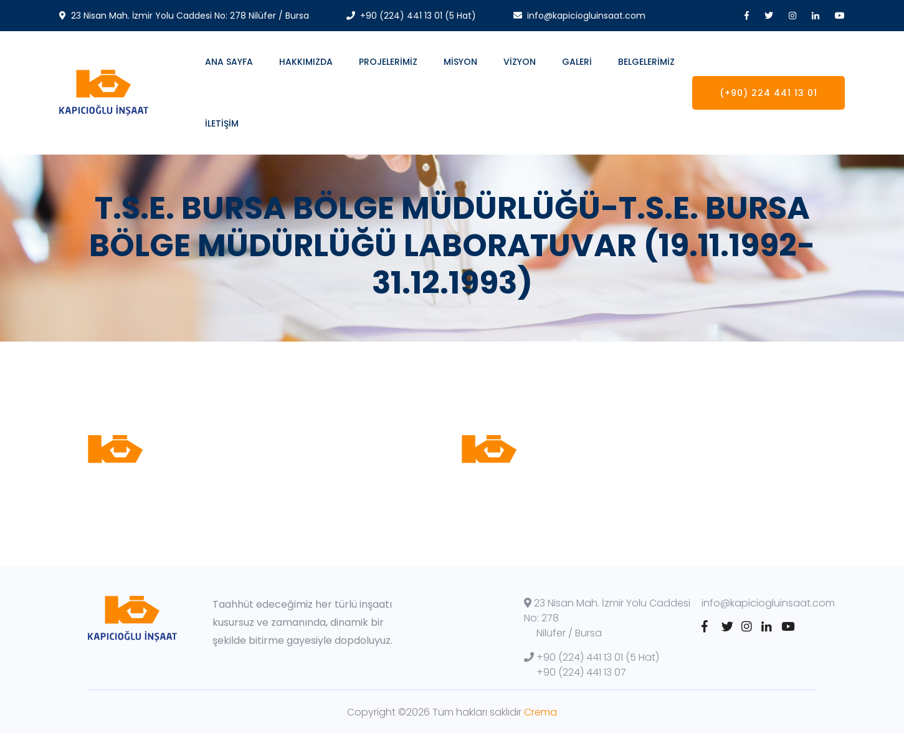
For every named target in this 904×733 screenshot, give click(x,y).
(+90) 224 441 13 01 (768, 93)
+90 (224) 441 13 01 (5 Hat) (591, 657)
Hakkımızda (306, 61)
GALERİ (577, 61)
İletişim (222, 123)
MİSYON (460, 61)
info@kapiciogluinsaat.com (768, 603)
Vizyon (519, 61)
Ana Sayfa (229, 61)
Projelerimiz (388, 61)
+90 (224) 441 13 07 (581, 672)
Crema (540, 712)
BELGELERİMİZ (646, 61)
